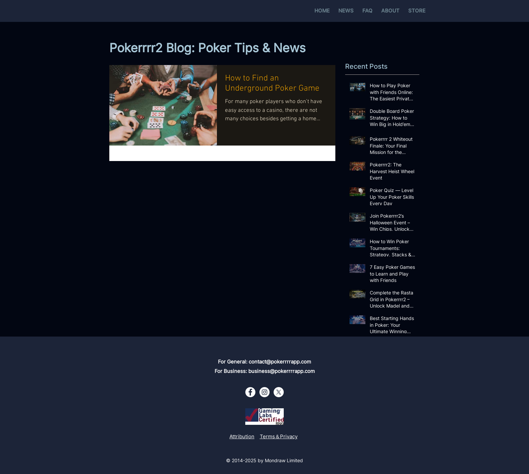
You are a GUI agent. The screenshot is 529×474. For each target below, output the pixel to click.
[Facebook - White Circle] (250, 392)
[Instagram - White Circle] (264, 392)
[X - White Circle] (279, 392)
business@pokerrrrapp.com (281, 371)
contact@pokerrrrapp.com (280, 361)
